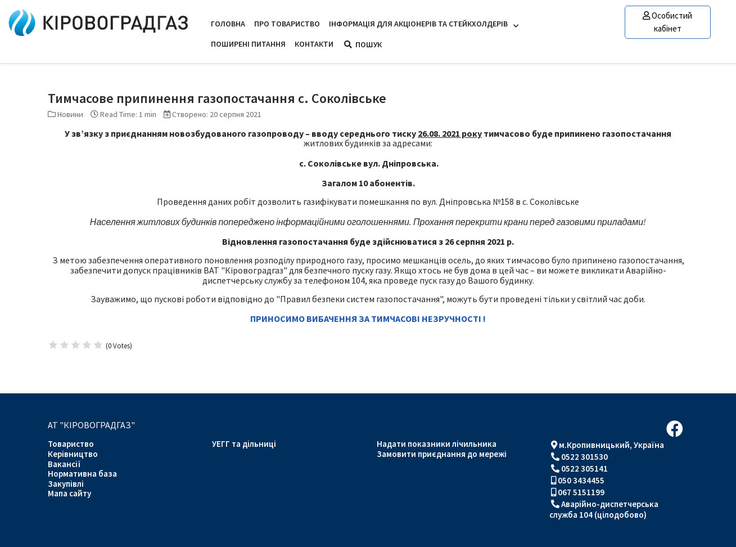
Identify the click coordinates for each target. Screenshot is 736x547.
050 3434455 (581, 480)
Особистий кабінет (667, 22)
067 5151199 (581, 492)
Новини (70, 114)
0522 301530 (584, 456)
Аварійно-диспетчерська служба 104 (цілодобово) (603, 509)
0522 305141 (584, 468)
